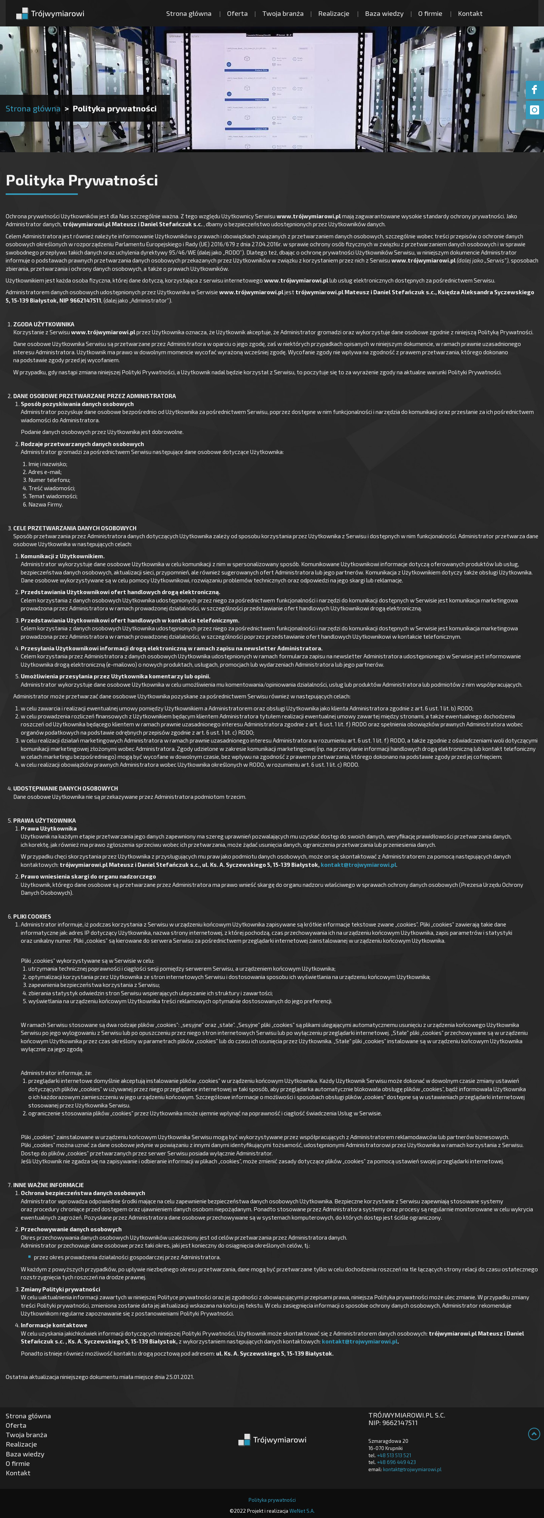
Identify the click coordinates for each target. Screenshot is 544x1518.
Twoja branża (283, 13)
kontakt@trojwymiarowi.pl (358, 864)
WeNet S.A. (302, 1510)
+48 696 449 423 (396, 1462)
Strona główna (189, 13)
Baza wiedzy (384, 13)
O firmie (430, 13)
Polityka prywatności (272, 1499)
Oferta (237, 13)
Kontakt (470, 13)
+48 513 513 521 (394, 1455)
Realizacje (333, 13)
